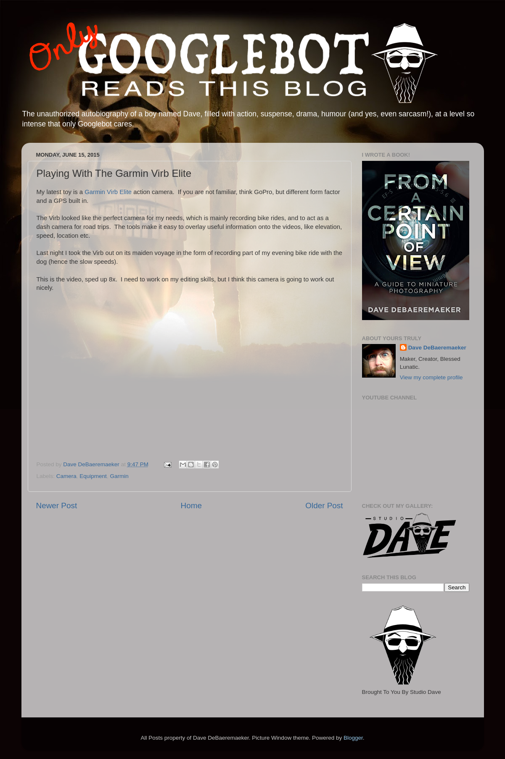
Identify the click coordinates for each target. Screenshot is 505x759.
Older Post (324, 505)
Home (191, 505)
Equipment (93, 476)
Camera (66, 476)
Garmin (119, 476)
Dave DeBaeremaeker (437, 347)
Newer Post (56, 505)
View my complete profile (431, 377)
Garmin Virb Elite (108, 192)
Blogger (353, 738)
